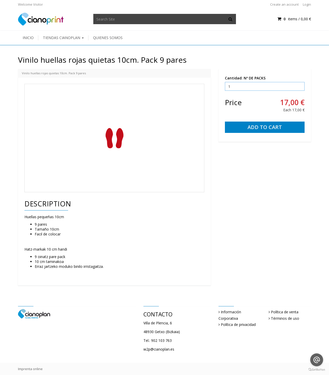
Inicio (28, 37)
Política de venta (284, 311)
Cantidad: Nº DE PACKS (245, 78)
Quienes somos (108, 37)
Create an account (284, 4)
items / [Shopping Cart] (294, 18)
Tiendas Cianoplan (63, 37)
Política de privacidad (238, 324)
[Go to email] (316, 359)
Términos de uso (285, 318)
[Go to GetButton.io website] (316, 369)
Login (307, 4)
